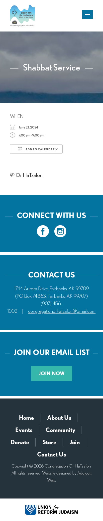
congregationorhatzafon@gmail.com (62, 311)
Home (26, 417)
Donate (19, 442)
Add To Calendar (36, 149)
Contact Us (51, 454)
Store (49, 442)
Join (75, 442)
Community (60, 430)
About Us (59, 417)
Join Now (52, 373)
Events (23, 430)
